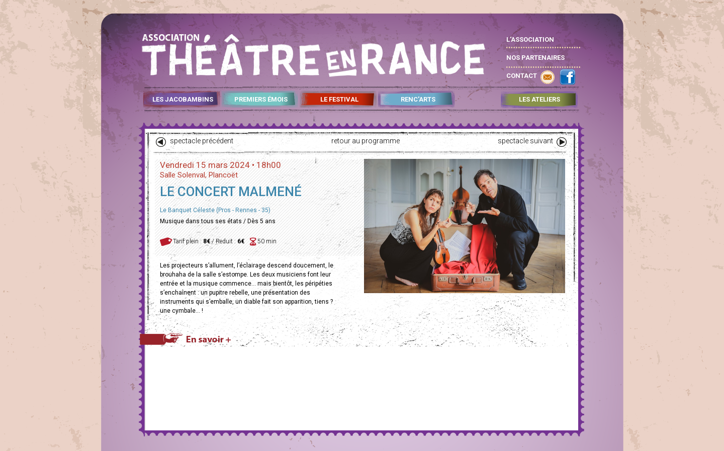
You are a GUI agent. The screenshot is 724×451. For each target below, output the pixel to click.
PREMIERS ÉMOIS (261, 99)
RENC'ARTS (418, 99)
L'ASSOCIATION (530, 39)
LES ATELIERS (539, 99)
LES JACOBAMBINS (182, 99)
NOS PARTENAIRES (535, 57)
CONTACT (521, 75)
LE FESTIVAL (339, 99)
